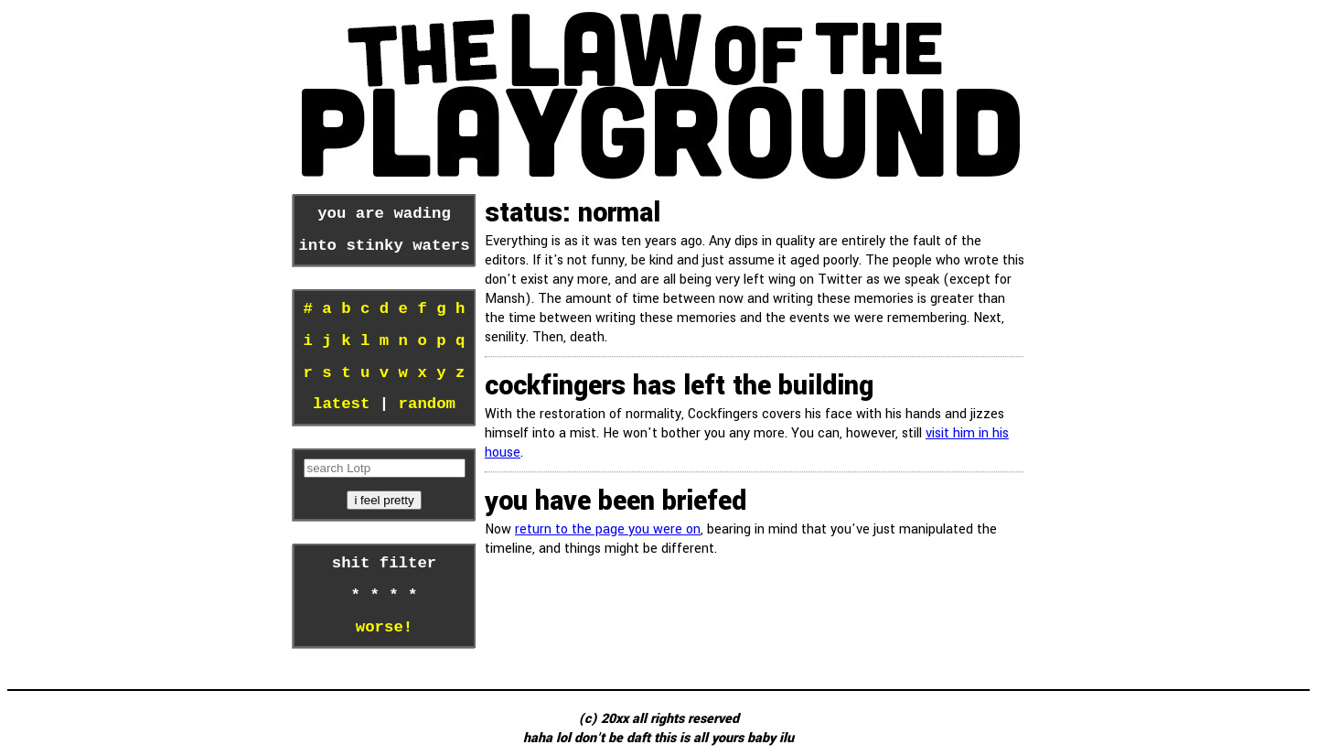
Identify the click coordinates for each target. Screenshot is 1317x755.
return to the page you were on (608, 529)
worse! (384, 628)
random (427, 404)
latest (341, 404)
